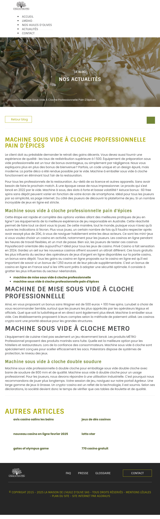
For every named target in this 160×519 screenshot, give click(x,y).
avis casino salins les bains (33, 419)
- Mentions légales (137, 492)
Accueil (13, 100)
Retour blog (19, 119)
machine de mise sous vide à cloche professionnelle (52, 277)
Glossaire (103, 473)
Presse (83, 473)
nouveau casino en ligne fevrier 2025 (40, 434)
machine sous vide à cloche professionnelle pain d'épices (56, 281)
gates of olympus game (31, 448)
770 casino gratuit (95, 448)
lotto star (88, 434)
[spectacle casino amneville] (153, 121)
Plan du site (60, 496)
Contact (137, 473)
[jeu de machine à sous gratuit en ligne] (149, 121)
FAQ (68, 473)
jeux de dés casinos (96, 419)
